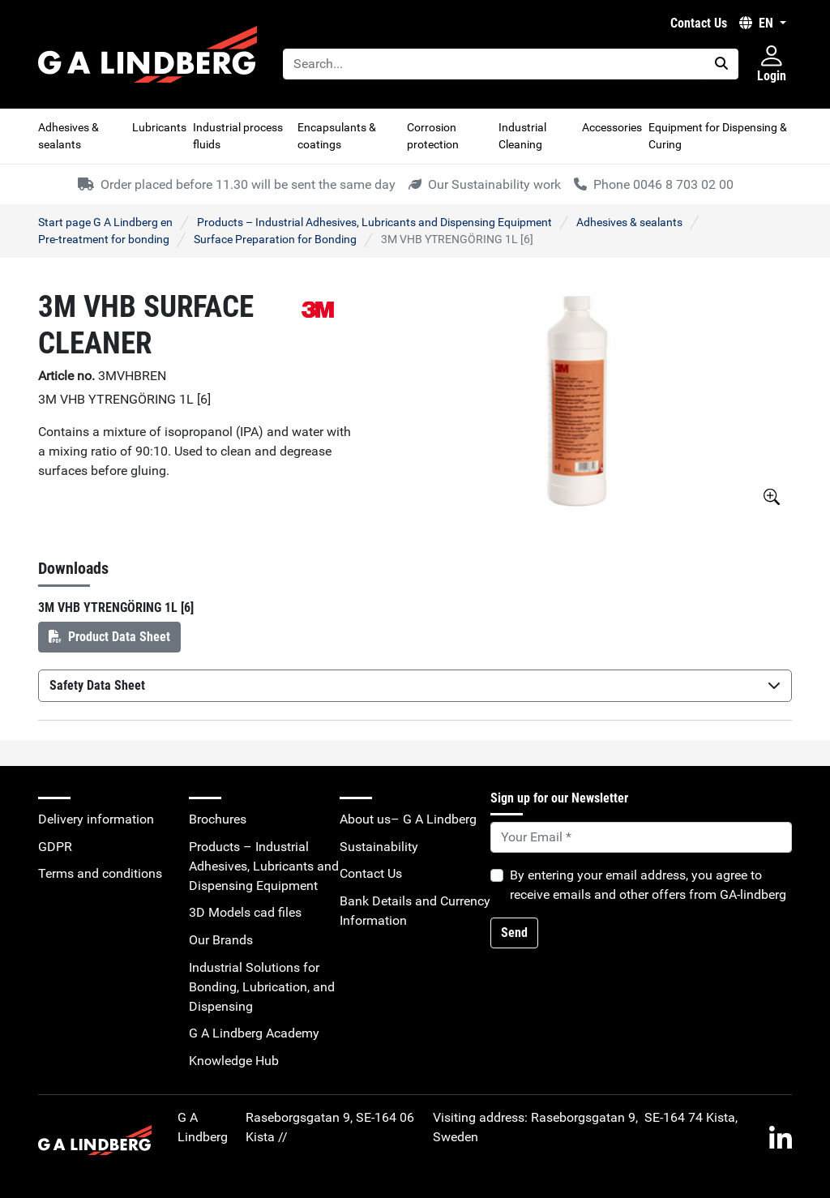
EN (758, 23)
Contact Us (698, 23)
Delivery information (96, 819)
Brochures (217, 819)
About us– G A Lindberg (408, 819)
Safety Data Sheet (415, 685)
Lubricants (159, 127)
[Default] (641, 837)
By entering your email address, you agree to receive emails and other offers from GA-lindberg (648, 884)
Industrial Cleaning (522, 136)
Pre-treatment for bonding (103, 239)
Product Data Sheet (109, 636)
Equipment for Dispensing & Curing (717, 136)
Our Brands (221, 940)
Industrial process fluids (238, 136)
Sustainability (379, 846)
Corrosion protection (433, 136)
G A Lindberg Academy (254, 1033)
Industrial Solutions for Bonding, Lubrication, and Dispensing (262, 987)
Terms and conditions (100, 873)
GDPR (55, 846)
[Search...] (494, 64)
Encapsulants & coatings (336, 136)
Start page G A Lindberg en (105, 222)
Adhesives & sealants (68, 136)
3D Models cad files (245, 912)
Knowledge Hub (234, 1060)
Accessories (612, 127)
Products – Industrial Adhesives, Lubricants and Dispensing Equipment (374, 222)
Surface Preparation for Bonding (275, 239)
